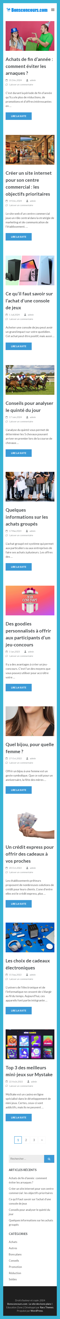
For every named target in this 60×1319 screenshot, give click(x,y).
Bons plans (15, 1254)
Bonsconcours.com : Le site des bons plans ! (29, 1304)
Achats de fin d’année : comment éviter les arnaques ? (29, 66)
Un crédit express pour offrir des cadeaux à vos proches (30, 854)
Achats (13, 1242)
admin (33, 80)
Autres (13, 1248)
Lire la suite (18, 116)
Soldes (13, 1279)
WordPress (37, 1310)
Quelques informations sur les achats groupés (27, 517)
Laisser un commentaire (21, 84)
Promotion (15, 1266)
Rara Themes (46, 1307)
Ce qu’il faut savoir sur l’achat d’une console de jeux (29, 300)
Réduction (15, 1273)
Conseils (14, 1260)
